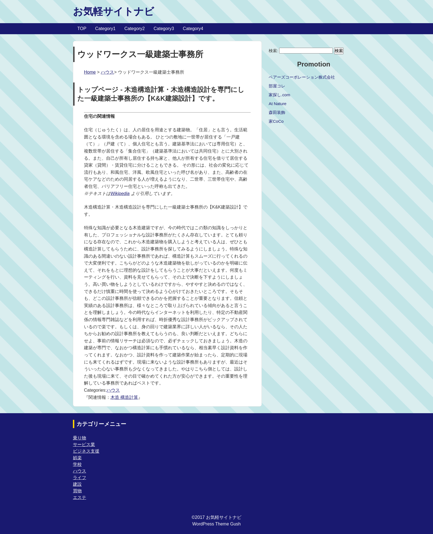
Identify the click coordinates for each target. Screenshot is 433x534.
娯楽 (77, 457)
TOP (81, 28)
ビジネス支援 (86, 451)
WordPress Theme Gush (216, 524)
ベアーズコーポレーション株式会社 (302, 77)
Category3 (164, 28)
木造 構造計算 (124, 397)
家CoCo (276, 121)
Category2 (134, 28)
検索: (273, 50)
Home (90, 72)
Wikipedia (120, 193)
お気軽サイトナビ (113, 11)
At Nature (277, 103)
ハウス (107, 72)
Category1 (105, 28)
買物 (77, 490)
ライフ (79, 477)
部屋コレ (277, 86)
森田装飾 (277, 112)
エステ (79, 497)
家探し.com (279, 94)
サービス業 (84, 444)
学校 (77, 464)
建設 (77, 484)
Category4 (193, 28)
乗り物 (79, 438)
